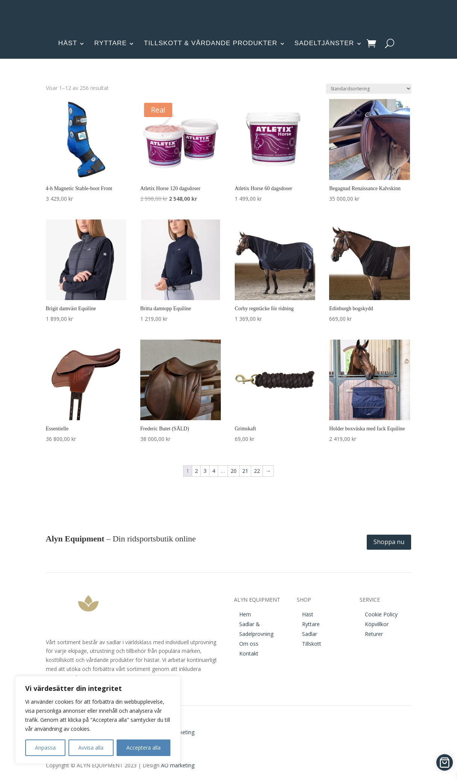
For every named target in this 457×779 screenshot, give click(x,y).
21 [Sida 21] (245, 470)
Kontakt (248, 653)
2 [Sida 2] (196, 470)
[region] (98, 720)
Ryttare (311, 624)
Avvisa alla (90, 747)
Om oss (248, 643)
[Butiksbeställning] (368, 89)
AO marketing (177, 765)
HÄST (67, 43)
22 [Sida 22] (257, 470)
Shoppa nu (388, 542)
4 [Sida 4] (213, 470)
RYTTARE (110, 43)
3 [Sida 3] (204, 470)
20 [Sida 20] (234, 470)
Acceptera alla (143, 747)
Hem (245, 614)
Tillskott (311, 643)
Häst (307, 614)
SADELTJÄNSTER (324, 43)
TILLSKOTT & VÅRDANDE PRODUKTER (211, 43)
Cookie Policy (381, 614)
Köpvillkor (377, 624)
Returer (374, 633)
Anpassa (45, 747)
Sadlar (309, 633)
